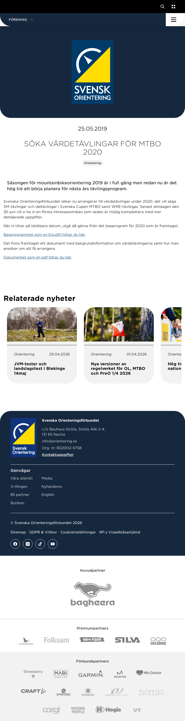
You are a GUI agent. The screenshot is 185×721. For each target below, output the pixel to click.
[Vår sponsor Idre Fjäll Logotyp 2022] (92, 641)
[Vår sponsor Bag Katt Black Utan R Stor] (92, 594)
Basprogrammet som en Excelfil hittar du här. (44, 235)
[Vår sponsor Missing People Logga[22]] (78, 710)
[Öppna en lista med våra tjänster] (172, 6)
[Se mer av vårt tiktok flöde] (40, 544)
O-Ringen (19, 487)
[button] (83, 19)
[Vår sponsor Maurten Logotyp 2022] (120, 674)
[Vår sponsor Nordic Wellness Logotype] (116, 692)
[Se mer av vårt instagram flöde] (28, 544)
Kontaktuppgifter (58, 455)
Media (46, 478)
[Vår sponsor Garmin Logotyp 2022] (91, 674)
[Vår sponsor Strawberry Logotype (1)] (33, 674)
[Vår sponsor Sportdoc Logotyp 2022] (64, 692)
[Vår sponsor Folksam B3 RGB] (56, 641)
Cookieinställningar (78, 532)
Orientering (92, 163)
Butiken (17, 503)
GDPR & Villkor (43, 532)
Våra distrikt (21, 478)
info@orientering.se (59, 441)
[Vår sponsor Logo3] (52, 710)
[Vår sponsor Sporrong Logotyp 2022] (88, 692)
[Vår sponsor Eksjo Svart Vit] (158, 641)
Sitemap (18, 532)
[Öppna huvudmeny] (175, 19)
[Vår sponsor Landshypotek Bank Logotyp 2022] (26, 641)
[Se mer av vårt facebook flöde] (15, 544)
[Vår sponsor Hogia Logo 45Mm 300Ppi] (108, 710)
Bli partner (19, 495)
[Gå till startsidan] (11, 6)
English (47, 495)
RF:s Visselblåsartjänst (119, 532)
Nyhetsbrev (51, 487)
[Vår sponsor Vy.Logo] (137, 710)
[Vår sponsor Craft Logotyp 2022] (33, 692)
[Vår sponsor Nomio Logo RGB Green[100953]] (151, 692)
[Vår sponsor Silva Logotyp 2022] (127, 641)
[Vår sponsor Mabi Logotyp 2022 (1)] (60, 674)
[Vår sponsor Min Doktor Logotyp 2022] (148, 674)
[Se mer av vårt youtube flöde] (52, 544)
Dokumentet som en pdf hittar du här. (37, 257)
